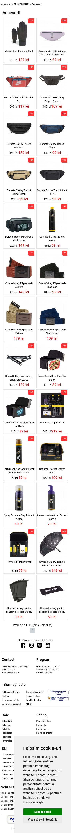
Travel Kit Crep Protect (19, 561)
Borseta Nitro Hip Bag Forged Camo (52, 99)
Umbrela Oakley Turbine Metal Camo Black (52, 563)
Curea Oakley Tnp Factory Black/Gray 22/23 (19, 378)
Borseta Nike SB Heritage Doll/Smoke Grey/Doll (52, 53)
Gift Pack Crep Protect (52, 422)
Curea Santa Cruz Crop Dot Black (52, 378)
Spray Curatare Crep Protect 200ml (19, 517)
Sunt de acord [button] (42, 811)
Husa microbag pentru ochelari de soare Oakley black (19, 610)
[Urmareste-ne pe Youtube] (48, 646)
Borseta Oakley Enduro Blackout (19, 146)
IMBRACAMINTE (20, 4)
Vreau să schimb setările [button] (42, 819)
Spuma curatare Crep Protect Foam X (52, 517)
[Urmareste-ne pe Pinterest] (39, 646)
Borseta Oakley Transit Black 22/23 (52, 192)
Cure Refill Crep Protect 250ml (52, 238)
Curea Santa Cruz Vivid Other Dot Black (18, 424)
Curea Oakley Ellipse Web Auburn (19, 285)
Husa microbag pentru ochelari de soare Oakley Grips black (52, 610)
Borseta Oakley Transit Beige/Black (19, 192)
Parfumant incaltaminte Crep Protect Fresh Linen (18, 471)
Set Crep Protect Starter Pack (52, 471)
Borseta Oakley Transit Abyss (52, 146)
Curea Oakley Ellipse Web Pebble (19, 331)
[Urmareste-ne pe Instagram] (31, 646)
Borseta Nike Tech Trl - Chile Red (19, 99)
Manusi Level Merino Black (19, 51)
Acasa (4, 4)
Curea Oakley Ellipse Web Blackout (52, 285)
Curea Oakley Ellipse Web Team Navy (52, 331)
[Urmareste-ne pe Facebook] (23, 646)
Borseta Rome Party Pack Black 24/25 (19, 238)
